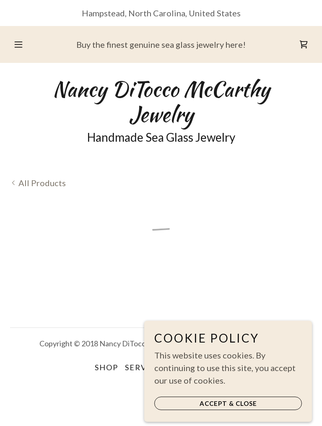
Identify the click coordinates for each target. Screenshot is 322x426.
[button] (23, 44)
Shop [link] (106, 367)
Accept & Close (228, 418)
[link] (161, 118)
